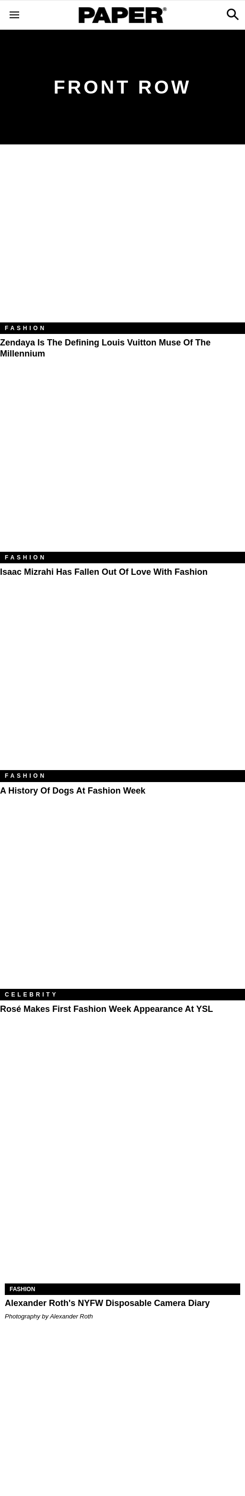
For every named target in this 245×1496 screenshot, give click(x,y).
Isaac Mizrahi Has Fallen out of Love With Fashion (104, 572)
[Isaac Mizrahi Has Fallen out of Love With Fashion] (122, 470)
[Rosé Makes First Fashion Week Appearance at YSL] (122, 907)
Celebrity (31, 994)
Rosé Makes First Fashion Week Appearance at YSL (106, 1009)
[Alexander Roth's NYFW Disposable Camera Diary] (122, 1224)
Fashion (26, 328)
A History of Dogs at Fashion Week (72, 790)
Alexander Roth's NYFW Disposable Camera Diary (107, 1303)
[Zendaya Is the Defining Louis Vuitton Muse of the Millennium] (122, 240)
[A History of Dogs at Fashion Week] (122, 689)
